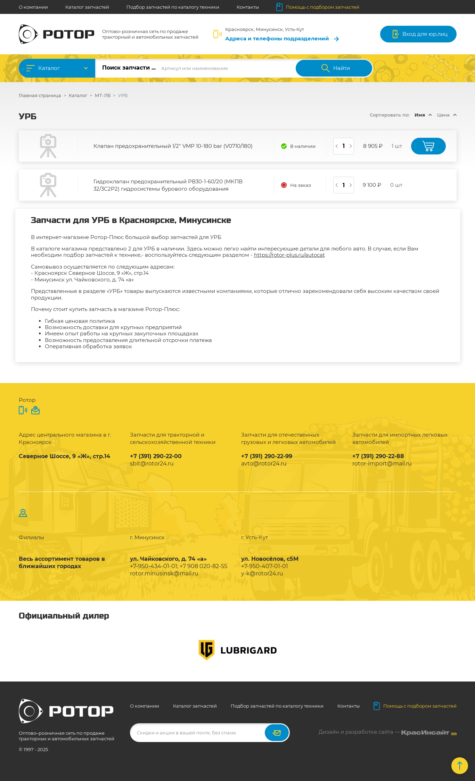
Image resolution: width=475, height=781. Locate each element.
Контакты (248, 7)
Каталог (49, 68)
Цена (443, 115)
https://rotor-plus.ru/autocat (289, 255)
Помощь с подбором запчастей (317, 7)
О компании (33, 7)
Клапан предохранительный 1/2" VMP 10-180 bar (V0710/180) (173, 146)
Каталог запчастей (87, 7)
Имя (420, 115)
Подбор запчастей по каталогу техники (172, 7)
